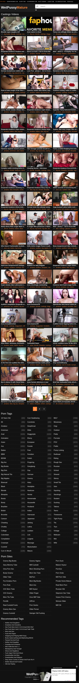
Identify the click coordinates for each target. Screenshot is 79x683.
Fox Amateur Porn (60, 1)
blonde (13, 34)
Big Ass (13, 462)
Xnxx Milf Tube (34, 597)
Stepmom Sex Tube (63, 593)
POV (66, 442)
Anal (13, 434)
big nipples (45, 248)
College (13, 531)
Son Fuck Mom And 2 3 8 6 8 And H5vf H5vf (19, 627)
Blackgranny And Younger (13, 649)
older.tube (22, 1)
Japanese (39, 518)
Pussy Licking (66, 450)
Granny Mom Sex (9, 609)
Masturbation (39, 547)
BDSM (13, 458)
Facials (39, 446)
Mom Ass (32, 585)
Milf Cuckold (33, 565)
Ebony (39, 438)
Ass (13, 446)
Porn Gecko (33, 605)
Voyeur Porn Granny (63, 597)
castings (18, 34)
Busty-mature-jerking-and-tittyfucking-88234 (19, 638)
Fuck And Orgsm (10, 633)
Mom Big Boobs (35, 581)
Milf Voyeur (33, 589)
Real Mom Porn (61, 585)
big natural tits (12, 53)
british (43, 404)
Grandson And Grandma (13, 625)
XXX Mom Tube (9, 589)
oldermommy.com (32, 1)
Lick (39, 535)
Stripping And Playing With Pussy (15, 636)
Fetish (39, 458)
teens (23, 170)
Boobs (13, 498)
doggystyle (49, 34)
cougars (24, 34)
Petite (66, 434)
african (6, 228)
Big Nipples (13, 478)
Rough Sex (66, 462)
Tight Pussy (66, 518)
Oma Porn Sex (8, 569)
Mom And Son (9, 631)
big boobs (7, 34)
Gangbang (39, 466)
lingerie (64, 53)
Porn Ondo (60, 573)
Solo (66, 486)
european (71, 92)
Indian (39, 510)
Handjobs (39, 486)
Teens (66, 510)
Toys (66, 527)
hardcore (17, 170)
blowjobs (58, 34)
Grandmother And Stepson (13, 657)
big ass (32, 34)
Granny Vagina (34, 561)
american (13, 151)
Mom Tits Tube (8, 597)
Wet (66, 539)
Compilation (13, 539)
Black (13, 486)
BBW (13, 454)
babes (38, 92)
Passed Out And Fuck (12, 640)
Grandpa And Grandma (12, 644)
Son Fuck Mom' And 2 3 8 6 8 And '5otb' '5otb (19, 629)
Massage (39, 543)
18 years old (60, 209)
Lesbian (39, 531)
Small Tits (66, 482)
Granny (39, 478)
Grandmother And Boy (12, 655)
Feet (39, 450)
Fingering (39, 462)
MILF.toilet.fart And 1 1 (12, 646)
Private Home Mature (63, 581)
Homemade (39, 498)
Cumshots (39, 422)
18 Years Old (13, 418)
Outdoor (66, 430)
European (39, 442)
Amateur (13, 426)
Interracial (39, 514)
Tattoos (66, 506)
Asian (13, 442)
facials (12, 170)
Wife (66, 543)
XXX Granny (7, 593)
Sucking (66, 502)
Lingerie (39, 539)
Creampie (13, 543)
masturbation (51, 53)
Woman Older (61, 601)
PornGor (59, 569)
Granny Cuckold (9, 613)
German (39, 474)
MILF (66, 418)
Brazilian (13, 506)
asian (31, 73)
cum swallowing (73, 34)
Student (66, 498)
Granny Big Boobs (9, 561)
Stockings (66, 494)
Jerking (39, 522)
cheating (50, 170)
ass (60, 190)
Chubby (13, 527)
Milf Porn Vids (61, 577)
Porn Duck (59, 561)
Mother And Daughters (12, 623)
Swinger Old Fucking (37, 613)
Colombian (13, 535)
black (21, 228)
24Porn (32, 601)
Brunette (13, 514)
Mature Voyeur (61, 565)
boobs (17, 92)
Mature (39, 551)
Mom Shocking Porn (36, 569)
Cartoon (13, 518)
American (13, 430)
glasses (67, 228)
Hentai (39, 494)
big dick (44, 228)
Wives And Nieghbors (12, 651)
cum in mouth (66, 365)
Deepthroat (39, 426)
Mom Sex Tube (35, 573)
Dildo (39, 430)
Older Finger (34, 593)
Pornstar (66, 438)
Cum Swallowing (39, 418)
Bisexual (13, 482)
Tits (66, 522)
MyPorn (32, 577)
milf (24, 326)
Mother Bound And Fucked (13, 662)
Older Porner (34, 609)
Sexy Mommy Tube (10, 565)
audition (64, 190)
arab (5, 53)
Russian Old (60, 589)
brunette (36, 73)
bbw (63, 73)
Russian (66, 466)
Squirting (66, 490)
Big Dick (13, 470)
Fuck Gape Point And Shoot (14, 653)
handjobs (46, 326)
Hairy (39, 482)
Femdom (39, 454)
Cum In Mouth (13, 551)
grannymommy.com (12, 1)
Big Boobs (13, 466)
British (13, 510)
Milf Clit (58, 605)
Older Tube (51, 1)
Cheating (13, 522)
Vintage (66, 531)
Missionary (66, 422)
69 (5, 73)
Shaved (66, 474)
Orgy (66, 426)
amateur (32, 53)
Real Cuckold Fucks (10, 605)
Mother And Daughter (12, 642)
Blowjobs (13, 494)
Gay (39, 470)
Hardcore (39, 490)
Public (66, 446)
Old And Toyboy (10, 664)
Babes (13, 450)
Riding (66, 458)
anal (63, 112)
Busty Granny (42, 1)
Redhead (66, 454)
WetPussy (14, 7)
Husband (39, 506)
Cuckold (13, 547)
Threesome (66, 514)
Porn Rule (70, 1)
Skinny (66, 478)
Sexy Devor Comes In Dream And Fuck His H (19, 659)
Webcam (66, 535)
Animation (13, 438)
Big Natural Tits (13, 474)
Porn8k (5, 601)
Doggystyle (39, 434)
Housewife (39, 502)
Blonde (13, 490)
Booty (13, 502)
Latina (39, 527)
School (66, 470)
